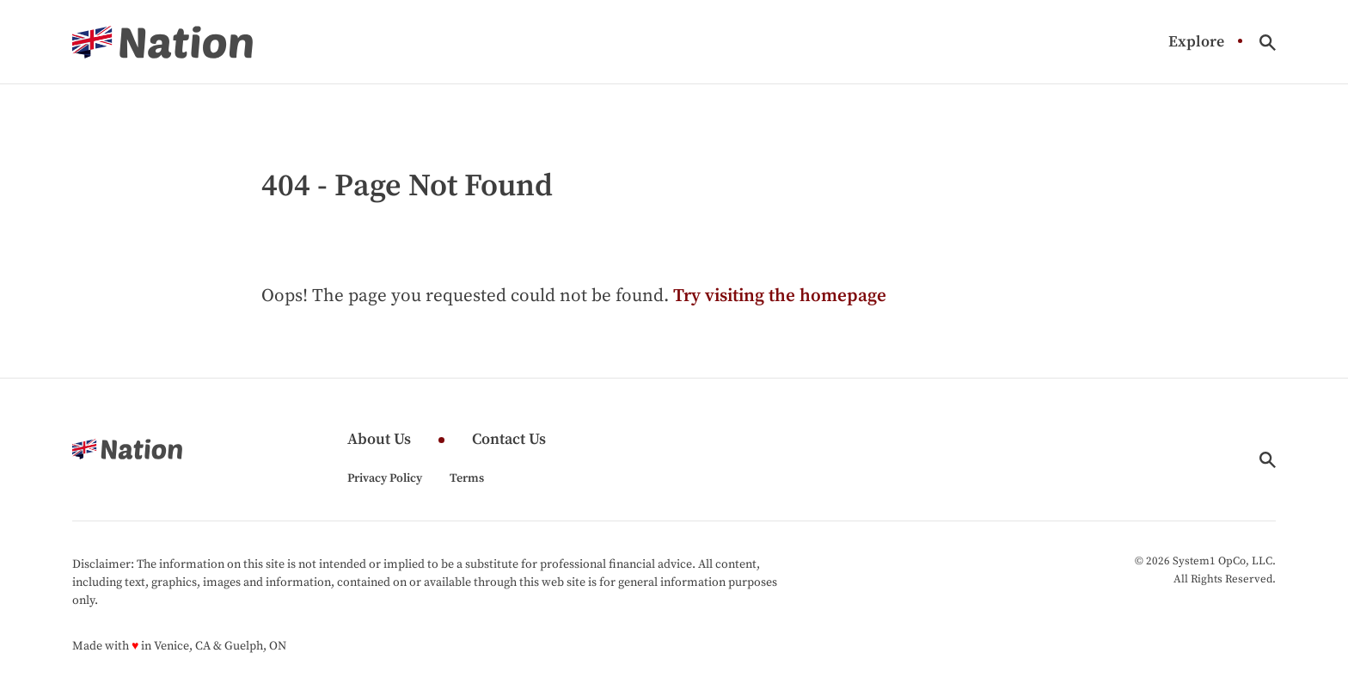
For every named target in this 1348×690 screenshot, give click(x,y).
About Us (379, 440)
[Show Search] (1267, 42)
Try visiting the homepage (779, 296)
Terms (467, 478)
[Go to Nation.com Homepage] (162, 42)
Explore (1196, 43)
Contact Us (509, 440)
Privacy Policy (384, 478)
